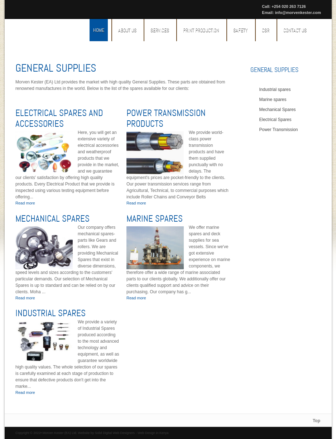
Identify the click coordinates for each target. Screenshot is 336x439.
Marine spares (154, 219)
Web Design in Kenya (153, 433)
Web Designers (124, 433)
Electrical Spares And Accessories (59, 118)
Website (84, 433)
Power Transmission (278, 129)
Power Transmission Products (166, 118)
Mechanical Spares (52, 219)
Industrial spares (50, 313)
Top (316, 420)
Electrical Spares (275, 119)
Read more (25, 203)
